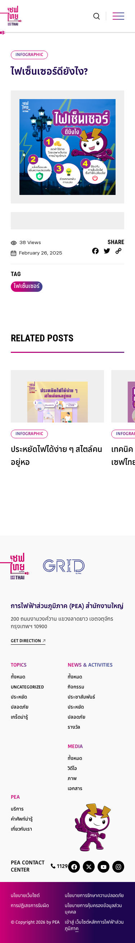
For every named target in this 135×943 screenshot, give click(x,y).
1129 (59, 866)
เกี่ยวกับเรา (21, 829)
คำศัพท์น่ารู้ (22, 819)
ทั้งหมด (18, 677)
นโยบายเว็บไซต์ (25, 896)
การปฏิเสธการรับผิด (30, 906)
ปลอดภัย (19, 707)
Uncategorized (27, 687)
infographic (29, 55)
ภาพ (72, 779)
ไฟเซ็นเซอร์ (27, 286)
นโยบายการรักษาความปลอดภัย (94, 896)
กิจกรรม (76, 687)
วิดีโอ (72, 769)
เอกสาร (75, 789)
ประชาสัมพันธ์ (81, 697)
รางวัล (74, 727)
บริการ (17, 809)
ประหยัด (19, 697)
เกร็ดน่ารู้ (19, 717)
